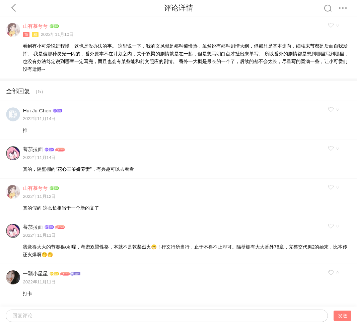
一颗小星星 (35, 273)
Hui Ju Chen (37, 110)
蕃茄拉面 (33, 149)
